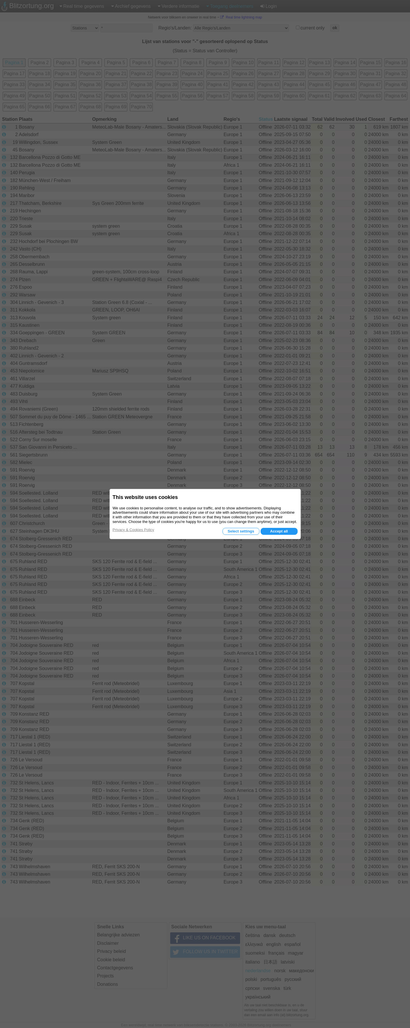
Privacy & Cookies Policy (133, 530)
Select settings (241, 531)
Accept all (279, 531)
